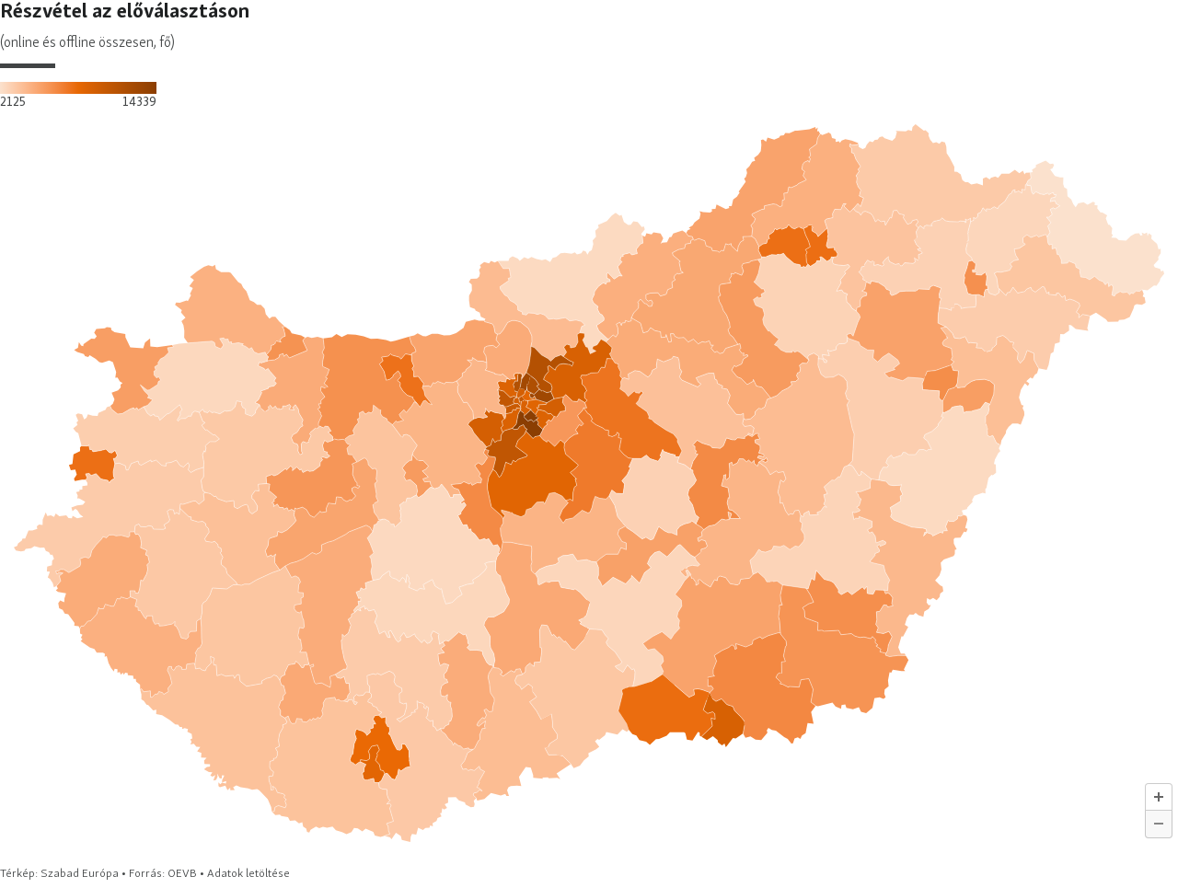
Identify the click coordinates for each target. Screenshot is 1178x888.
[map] (589, 440)
